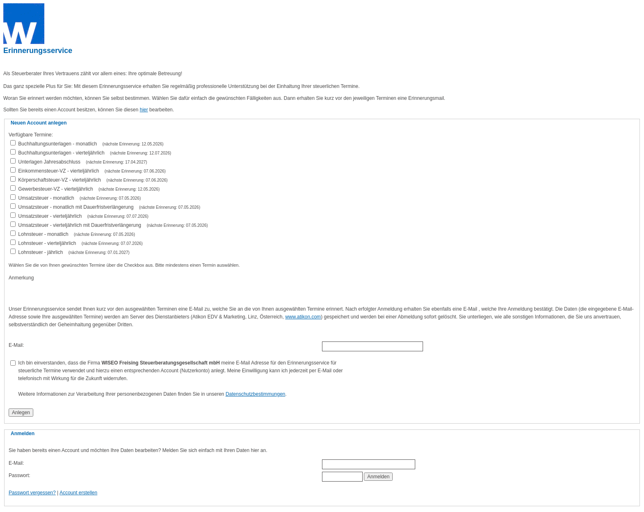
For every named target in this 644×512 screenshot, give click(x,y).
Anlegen (21, 412)
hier (144, 110)
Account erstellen (78, 493)
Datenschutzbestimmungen (255, 394)
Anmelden (378, 477)
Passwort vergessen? (32, 493)
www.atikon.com (303, 317)
